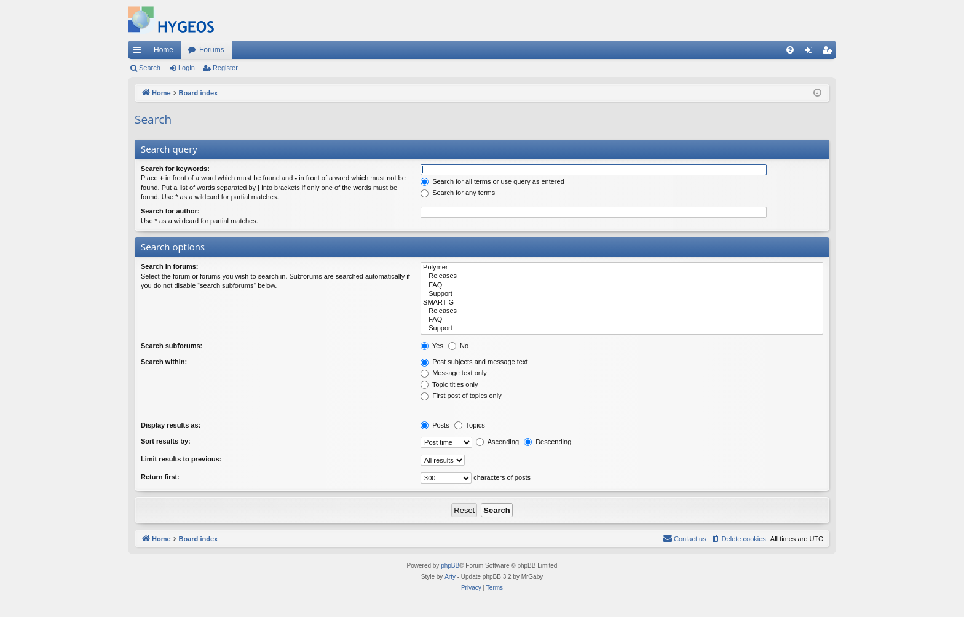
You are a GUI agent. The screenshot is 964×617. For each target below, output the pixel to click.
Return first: (160, 476)
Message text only (454, 372)
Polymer (622, 267)
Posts (435, 425)
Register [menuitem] (829, 52)
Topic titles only (449, 384)
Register (225, 67)
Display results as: (170, 425)
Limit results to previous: (181, 459)
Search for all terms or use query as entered (492, 181)
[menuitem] (790, 50)
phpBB (450, 565)
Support (622, 294)
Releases (622, 276)
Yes (432, 345)
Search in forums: (170, 266)
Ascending (497, 441)
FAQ (622, 285)
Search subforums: (171, 345)
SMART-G (622, 302)
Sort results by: (166, 441)
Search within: (164, 361)
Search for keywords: (175, 168)
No (458, 345)
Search (149, 67)
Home (163, 50)
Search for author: (170, 211)
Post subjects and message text (474, 361)
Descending (547, 441)
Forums (211, 50)
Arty (450, 576)
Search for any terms (458, 192)
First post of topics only (461, 395)
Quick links (139, 52)
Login (186, 67)
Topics (469, 425)
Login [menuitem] (811, 52)
